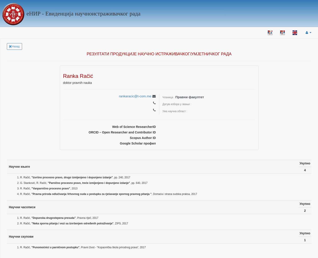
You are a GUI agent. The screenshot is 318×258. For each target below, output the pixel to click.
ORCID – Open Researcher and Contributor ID (122, 132)
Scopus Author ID (143, 138)
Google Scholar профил (138, 143)
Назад (14, 46)
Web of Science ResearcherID (134, 127)
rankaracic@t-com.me (135, 96)
